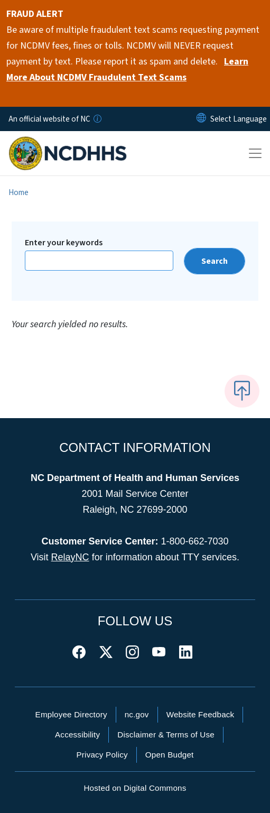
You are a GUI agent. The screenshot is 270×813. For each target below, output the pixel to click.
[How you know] (96, 119)
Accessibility (77, 734)
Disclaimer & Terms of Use (166, 734)
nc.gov (137, 714)
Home (18, 192)
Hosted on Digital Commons (134, 787)
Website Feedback (200, 714)
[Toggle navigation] (255, 153)
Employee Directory (71, 714)
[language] (238, 119)
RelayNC (70, 557)
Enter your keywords (64, 242)
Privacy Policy (101, 754)
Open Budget (169, 754)
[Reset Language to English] (201, 119)
